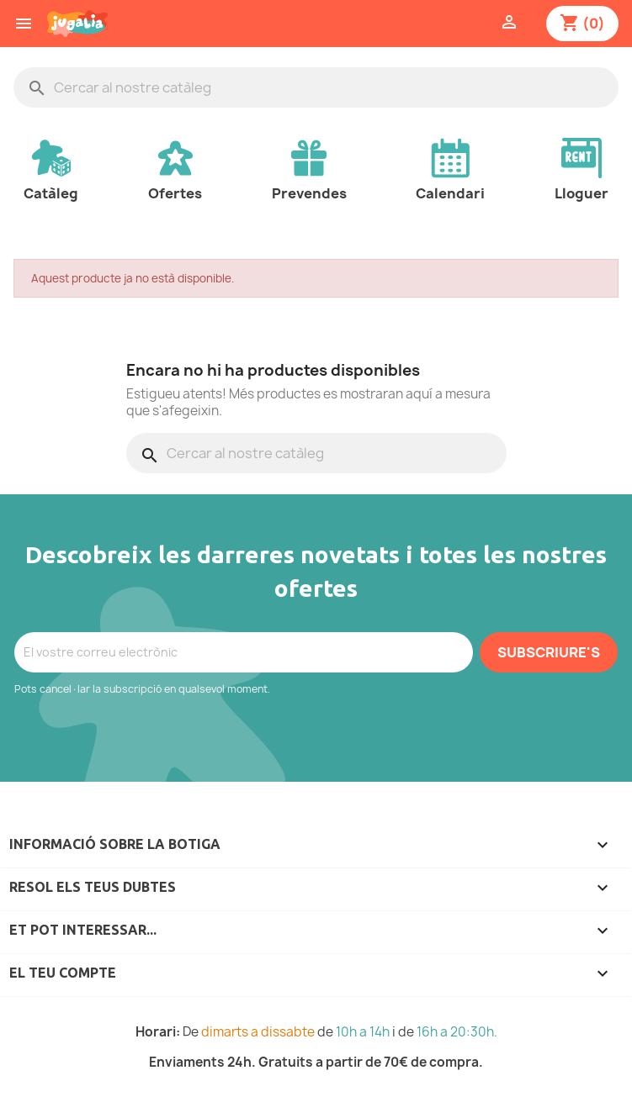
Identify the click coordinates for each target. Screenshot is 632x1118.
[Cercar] (316, 87)
